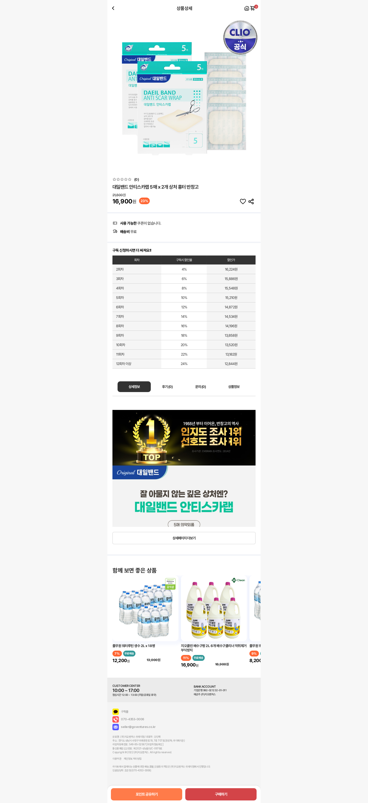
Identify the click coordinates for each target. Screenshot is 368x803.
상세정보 (134, 387)
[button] (254, 93)
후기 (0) (167, 387)
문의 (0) (200, 387)
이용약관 (116, 758)
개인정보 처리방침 (133, 758)
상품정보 (233, 387)
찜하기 (243, 201)
